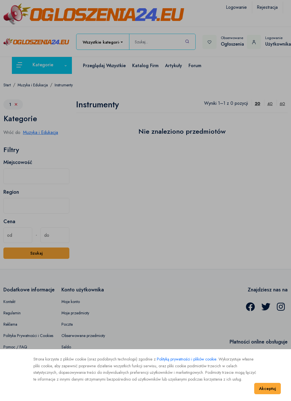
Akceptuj (267, 388)
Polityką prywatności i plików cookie (186, 359)
